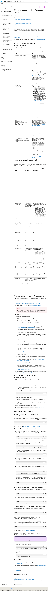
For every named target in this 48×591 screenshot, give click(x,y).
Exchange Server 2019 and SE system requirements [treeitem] (7, 21)
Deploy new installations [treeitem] (6, 36)
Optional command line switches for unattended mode (23, 20)
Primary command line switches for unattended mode (23, 19)
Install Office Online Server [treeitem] (6, 30)
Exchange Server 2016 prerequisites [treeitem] (6, 29)
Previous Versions (8, 590)
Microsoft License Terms (39, 64)
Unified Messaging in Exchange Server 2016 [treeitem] (6, 70)
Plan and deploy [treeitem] (5, 19)
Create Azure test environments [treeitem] (7, 42)
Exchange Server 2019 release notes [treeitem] (7, 14)
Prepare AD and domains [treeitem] (6, 33)
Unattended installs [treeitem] (6, 40)
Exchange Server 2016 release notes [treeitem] (7, 15)
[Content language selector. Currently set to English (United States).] (5, 588)
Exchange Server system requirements (22, 303)
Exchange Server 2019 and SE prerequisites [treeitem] (7, 26)
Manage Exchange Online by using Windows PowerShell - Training (24, 579)
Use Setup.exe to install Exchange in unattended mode (23, 23)
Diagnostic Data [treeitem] (4, 66)
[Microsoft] (1, 1)
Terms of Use (34, 590)
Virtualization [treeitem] (4, 48)
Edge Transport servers (23, 351)
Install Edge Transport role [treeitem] (7, 38)
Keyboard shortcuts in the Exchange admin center (24, 372)
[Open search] (44, 1)
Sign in (46, 1)
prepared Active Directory (31, 327)
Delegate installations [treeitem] (6, 41)
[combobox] (6, 8)
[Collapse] (11, 6)
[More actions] (46, 7)
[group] (30, 231)
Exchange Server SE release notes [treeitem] (6, 12)
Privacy (20, 590)
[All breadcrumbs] (15, 7)
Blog (12, 590)
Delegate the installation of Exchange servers (29, 336)
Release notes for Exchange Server (35, 305)
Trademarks (38, 590)
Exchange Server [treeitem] (4, 10)
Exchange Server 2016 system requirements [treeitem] (7, 24)
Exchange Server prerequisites (35, 303)
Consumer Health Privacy (26, 590)
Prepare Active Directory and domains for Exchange (31, 426)
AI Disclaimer (2, 590)
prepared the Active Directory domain (27, 330)
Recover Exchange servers (38, 100)
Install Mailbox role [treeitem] (6, 37)
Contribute (16, 590)
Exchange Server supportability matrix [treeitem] (7, 46)
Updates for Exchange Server (21, 299)
